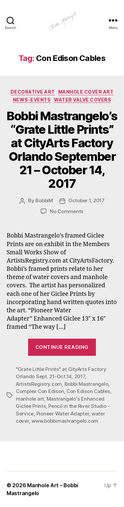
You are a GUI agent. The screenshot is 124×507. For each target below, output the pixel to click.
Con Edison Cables (88, 391)
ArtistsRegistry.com (39, 384)
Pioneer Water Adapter (62, 413)
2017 (79, 376)
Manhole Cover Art (86, 92)
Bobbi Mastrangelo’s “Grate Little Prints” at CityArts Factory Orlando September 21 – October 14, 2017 (62, 150)
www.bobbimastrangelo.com (64, 421)
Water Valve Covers (82, 99)
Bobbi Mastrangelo (86, 384)
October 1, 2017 (86, 200)
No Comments (66, 211)
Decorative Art (33, 92)
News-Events (32, 99)
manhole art (30, 399)
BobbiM (44, 200)
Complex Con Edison (40, 391)
